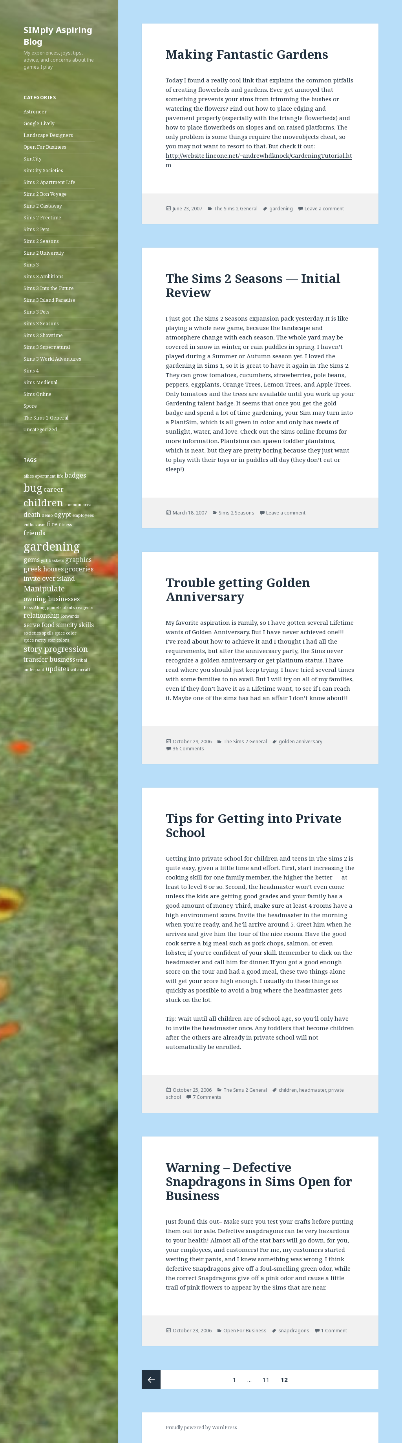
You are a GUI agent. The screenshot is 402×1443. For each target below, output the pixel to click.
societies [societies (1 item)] (32, 633)
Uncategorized (40, 429)
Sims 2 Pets (36, 229)
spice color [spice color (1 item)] (66, 633)
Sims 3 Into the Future (49, 288)
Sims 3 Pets (36, 311)
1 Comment (334, 1330)
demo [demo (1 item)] (47, 515)
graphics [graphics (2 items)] (78, 559)
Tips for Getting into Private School (254, 825)
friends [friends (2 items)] (34, 533)
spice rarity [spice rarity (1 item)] (35, 640)
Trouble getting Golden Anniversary (238, 589)
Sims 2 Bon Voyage (45, 194)
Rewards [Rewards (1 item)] (70, 616)
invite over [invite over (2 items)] (40, 578)
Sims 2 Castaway (43, 205)
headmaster (312, 1090)
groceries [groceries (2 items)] (79, 569)
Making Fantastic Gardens (247, 54)
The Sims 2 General (46, 417)
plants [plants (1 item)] (68, 607)
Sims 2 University (44, 253)
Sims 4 (31, 370)
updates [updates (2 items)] (57, 668)
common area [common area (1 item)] (77, 504)
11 (268, 1376)
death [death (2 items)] (32, 514)
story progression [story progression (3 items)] (56, 649)
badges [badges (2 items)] (75, 475)
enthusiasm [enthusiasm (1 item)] (35, 524)
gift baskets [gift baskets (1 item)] (52, 560)
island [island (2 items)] (66, 578)
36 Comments (188, 748)
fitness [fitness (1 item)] (65, 524)
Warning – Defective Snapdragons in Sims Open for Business (259, 1181)
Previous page (151, 1379)
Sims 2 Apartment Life (49, 182)
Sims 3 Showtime (43, 335)
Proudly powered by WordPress (201, 1427)
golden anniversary (300, 741)
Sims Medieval (40, 382)
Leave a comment (324, 208)
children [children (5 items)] (43, 502)
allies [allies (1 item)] (29, 476)
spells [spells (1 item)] (47, 633)
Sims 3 (31, 264)
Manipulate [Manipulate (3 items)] (44, 588)
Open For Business (45, 147)
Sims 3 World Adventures (52, 359)
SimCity (33, 158)
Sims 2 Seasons (41, 241)
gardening (281, 208)
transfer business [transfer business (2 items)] (49, 659)
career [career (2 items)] (54, 489)
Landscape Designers (48, 135)
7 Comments (207, 1097)
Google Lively (39, 123)
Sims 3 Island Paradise (49, 300)
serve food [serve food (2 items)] (39, 624)
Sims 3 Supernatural (47, 347)
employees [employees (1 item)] (83, 515)
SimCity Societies (43, 170)
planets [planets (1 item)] (54, 607)
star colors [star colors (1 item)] (58, 640)
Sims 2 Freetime (42, 217)
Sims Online (37, 394)
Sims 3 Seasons (41, 323)
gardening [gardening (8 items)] (52, 546)
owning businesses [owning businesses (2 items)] (52, 599)
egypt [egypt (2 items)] (62, 514)
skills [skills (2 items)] (86, 624)
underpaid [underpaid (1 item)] (34, 669)
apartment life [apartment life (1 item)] (49, 476)
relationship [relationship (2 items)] (42, 615)
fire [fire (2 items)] (52, 524)
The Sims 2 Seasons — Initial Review (253, 285)
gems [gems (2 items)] (32, 559)
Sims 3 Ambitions (44, 276)
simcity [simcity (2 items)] (66, 624)
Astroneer (35, 111)
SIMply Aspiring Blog (58, 35)
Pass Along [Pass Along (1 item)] (35, 607)
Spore (30, 406)
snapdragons (293, 1330)
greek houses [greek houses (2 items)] (44, 569)
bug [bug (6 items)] (33, 488)
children (288, 1090)
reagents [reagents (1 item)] (84, 607)
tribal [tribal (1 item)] (81, 660)
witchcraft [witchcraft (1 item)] (80, 669)
